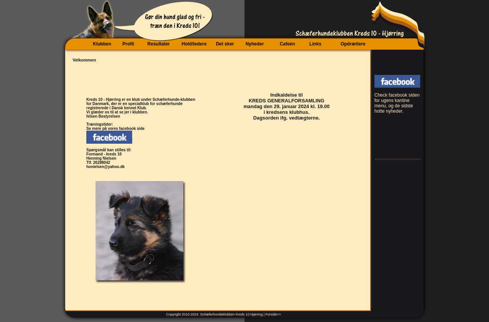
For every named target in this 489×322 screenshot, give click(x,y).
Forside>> (273, 314)
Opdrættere (352, 44)
